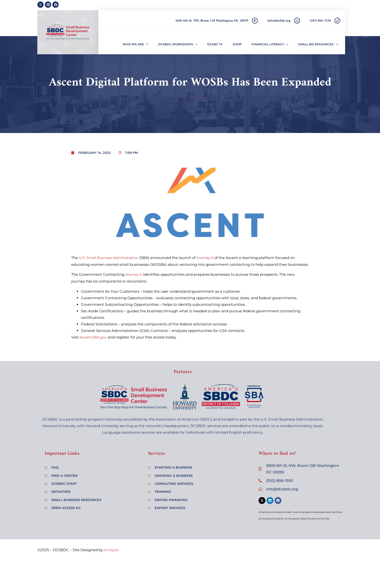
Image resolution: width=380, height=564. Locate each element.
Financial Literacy (270, 44)
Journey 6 (205, 258)
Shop (237, 44)
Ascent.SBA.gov (93, 337)
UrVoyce (111, 550)
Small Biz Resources (318, 44)
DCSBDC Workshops (177, 44)
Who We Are (135, 44)
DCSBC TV (215, 44)
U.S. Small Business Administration (108, 258)
